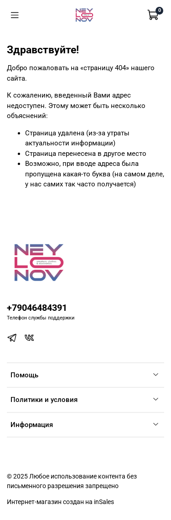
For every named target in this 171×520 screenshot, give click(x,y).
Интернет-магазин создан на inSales (60, 501)
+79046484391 (37, 308)
